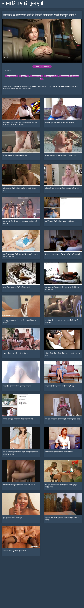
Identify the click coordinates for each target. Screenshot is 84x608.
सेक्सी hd (24, 76)
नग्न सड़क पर (11, 76)
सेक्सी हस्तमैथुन (51, 76)
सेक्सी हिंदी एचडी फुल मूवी (22, 3)
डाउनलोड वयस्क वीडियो (42, 66)
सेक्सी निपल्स (36, 76)
